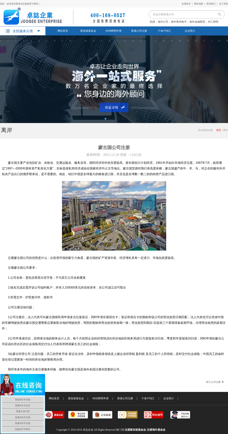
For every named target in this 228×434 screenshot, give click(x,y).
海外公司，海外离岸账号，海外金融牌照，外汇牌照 (188, 21)
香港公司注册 (139, 30)
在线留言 (186, 3)
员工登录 (223, 3)
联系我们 (211, 3)
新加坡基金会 (88, 30)
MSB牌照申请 (114, 30)
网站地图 (198, 3)
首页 (218, 130)
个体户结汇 (164, 30)
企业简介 (190, 30)
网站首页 (62, 30)
